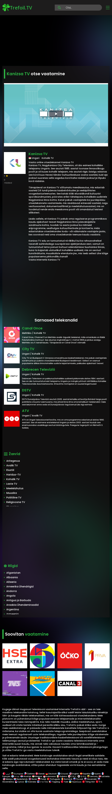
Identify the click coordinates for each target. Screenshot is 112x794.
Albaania (12, 577)
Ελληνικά (63, 773)
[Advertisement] (56, 41)
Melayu (7, 779)
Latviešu (104, 776)
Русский (78, 779)
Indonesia (49, 776)
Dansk (40, 773)
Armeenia (12, 614)
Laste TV (11, 484)
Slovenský (90, 779)
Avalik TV (12, 465)
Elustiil (10, 470)
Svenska (30, 781)
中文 (99, 781)
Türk (64, 781)
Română (67, 779)
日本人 (72, 776)
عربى (6, 773)
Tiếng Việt (88, 781)
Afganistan (13, 573)
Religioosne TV (15, 502)
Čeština (29, 773)
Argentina (12, 609)
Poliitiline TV (13, 497)
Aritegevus (13, 461)
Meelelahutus (14, 488)
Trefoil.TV (17, 7)
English (74, 773)
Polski (42, 779)
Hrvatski (26, 776)
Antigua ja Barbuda (18, 600)
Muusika (11, 493)
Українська (75, 781)
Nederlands (20, 779)
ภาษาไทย (42, 781)
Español (85, 773)
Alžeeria (11, 582)
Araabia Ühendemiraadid (22, 605)
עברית (15, 776)
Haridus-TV (13, 474)
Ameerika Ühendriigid (20, 586)
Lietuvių (92, 776)
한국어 (82, 776)
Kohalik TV (13, 479)
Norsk (32, 779)
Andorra (11, 591)
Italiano (61, 776)
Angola (10, 596)
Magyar (37, 776)
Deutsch (51, 773)
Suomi (96, 773)
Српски (19, 781)
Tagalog (54, 781)
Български (17, 773)
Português (54, 779)
